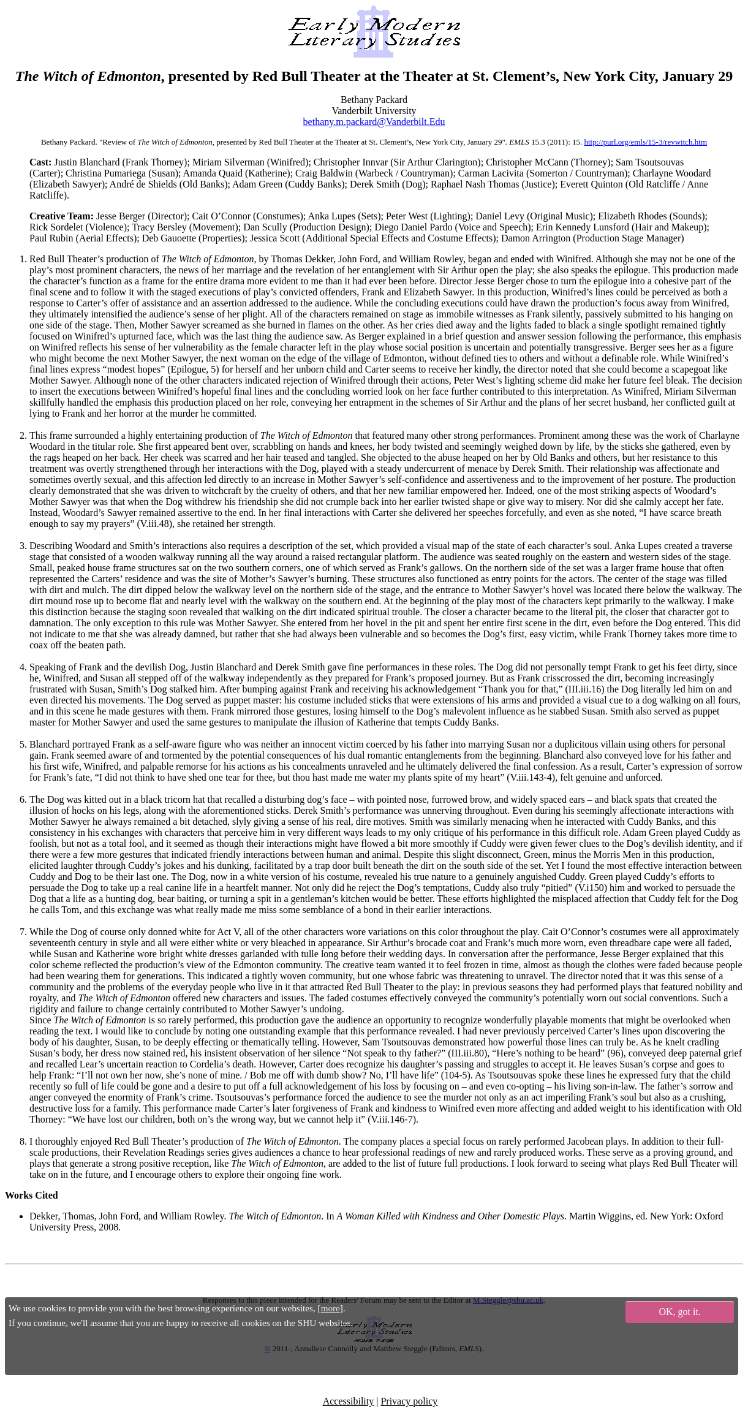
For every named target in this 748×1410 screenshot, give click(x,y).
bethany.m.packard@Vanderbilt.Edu (374, 121)
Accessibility (348, 1401)
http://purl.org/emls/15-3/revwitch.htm (646, 141)
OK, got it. (679, 1311)
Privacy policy (408, 1401)
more (330, 1308)
